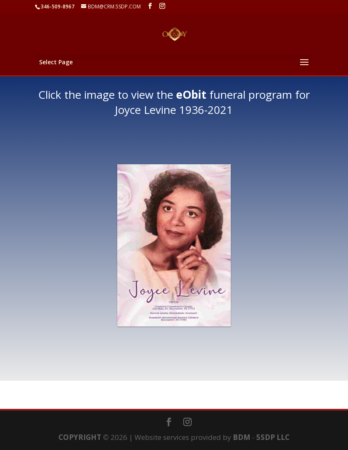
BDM (241, 437)
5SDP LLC (273, 437)
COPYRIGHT (79, 437)
